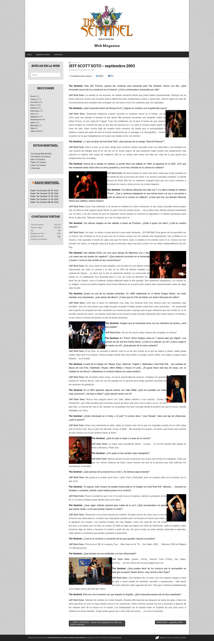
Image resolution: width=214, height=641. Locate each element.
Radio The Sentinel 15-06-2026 (44, 199)
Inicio (29, 54)
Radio (33, 122)
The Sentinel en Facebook (40, 156)
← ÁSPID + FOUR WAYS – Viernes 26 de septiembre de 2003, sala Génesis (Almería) (96, 623)
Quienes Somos (43, 54)
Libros (33, 114)
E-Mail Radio (35, 168)
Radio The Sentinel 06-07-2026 (44, 190)
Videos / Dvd (35, 131)
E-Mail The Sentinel (38, 165)
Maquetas (34, 117)
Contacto (58, 54)
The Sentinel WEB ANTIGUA (41, 154)
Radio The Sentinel (38, 159)
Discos (33, 105)
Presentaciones (36, 119)
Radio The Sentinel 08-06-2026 (44, 202)
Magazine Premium (166, 638)
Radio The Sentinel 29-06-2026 (44, 193)
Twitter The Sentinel (38, 162)
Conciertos (34, 102)
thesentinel (75, 70)
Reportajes (34, 125)
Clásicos (34, 99)
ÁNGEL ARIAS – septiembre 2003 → (171, 622)
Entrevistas (76, 63)
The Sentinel (103, 638)
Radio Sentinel (47, 182)
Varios (33, 128)
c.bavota (183, 638)
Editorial (34, 108)
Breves (33, 96)
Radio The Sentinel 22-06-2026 (44, 196)
